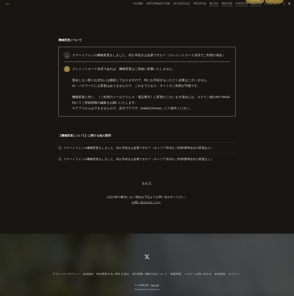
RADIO (248, 12)
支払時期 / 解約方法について (150, 273)
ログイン (274, 19)
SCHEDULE (173, 12)
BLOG (206, 12)
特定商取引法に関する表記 (113, 273)
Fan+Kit (155, 285)
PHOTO (234, 12)
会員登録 (255, 19)
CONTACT (264, 12)
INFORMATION (150, 12)
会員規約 (88, 273)
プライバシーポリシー (66, 273)
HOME (131, 12)
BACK (147, 192)
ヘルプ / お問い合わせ (197, 273)
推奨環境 (176, 273)
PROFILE (192, 12)
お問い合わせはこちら (146, 210)
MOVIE (219, 12)
